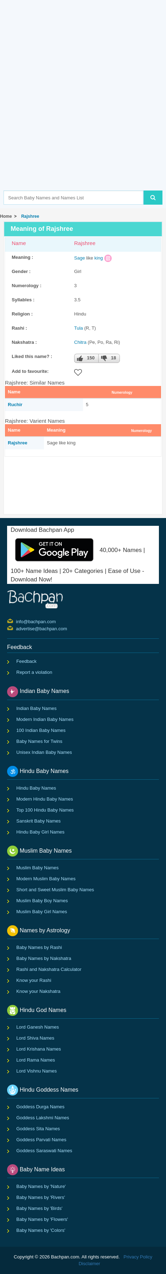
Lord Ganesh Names (37, 1027)
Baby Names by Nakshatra (43, 958)
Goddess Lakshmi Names (42, 1117)
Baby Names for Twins (39, 741)
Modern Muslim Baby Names (46, 878)
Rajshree (29, 216)
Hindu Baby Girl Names (40, 832)
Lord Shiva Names (35, 1038)
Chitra (80, 342)
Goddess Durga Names (40, 1106)
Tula (78, 328)
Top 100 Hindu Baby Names (45, 810)
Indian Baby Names (36, 708)
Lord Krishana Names (38, 1049)
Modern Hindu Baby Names (44, 799)
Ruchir (15, 404)
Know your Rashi (33, 980)
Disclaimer (89, 1263)
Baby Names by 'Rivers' (40, 1197)
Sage (79, 258)
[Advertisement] (83, 106)
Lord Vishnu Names (36, 1071)
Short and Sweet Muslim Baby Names (55, 889)
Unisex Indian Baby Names (44, 752)
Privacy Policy (137, 1256)
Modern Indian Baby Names (44, 719)
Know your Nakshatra (38, 991)
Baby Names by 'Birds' (39, 1208)
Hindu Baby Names (36, 788)
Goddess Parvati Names (41, 1139)
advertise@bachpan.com (17, 628)
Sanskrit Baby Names (38, 821)
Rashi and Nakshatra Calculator (49, 969)
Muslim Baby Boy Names (42, 900)
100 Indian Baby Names (41, 730)
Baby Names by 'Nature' (41, 1186)
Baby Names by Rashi (39, 947)
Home (6, 216)
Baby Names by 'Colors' (40, 1230)
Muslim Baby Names (37, 867)
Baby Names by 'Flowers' (42, 1219)
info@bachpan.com (17, 621)
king (98, 258)
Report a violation (34, 672)
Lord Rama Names (35, 1060)
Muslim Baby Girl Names (41, 911)
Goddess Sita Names (38, 1128)
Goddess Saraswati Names (44, 1150)
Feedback (26, 661)
